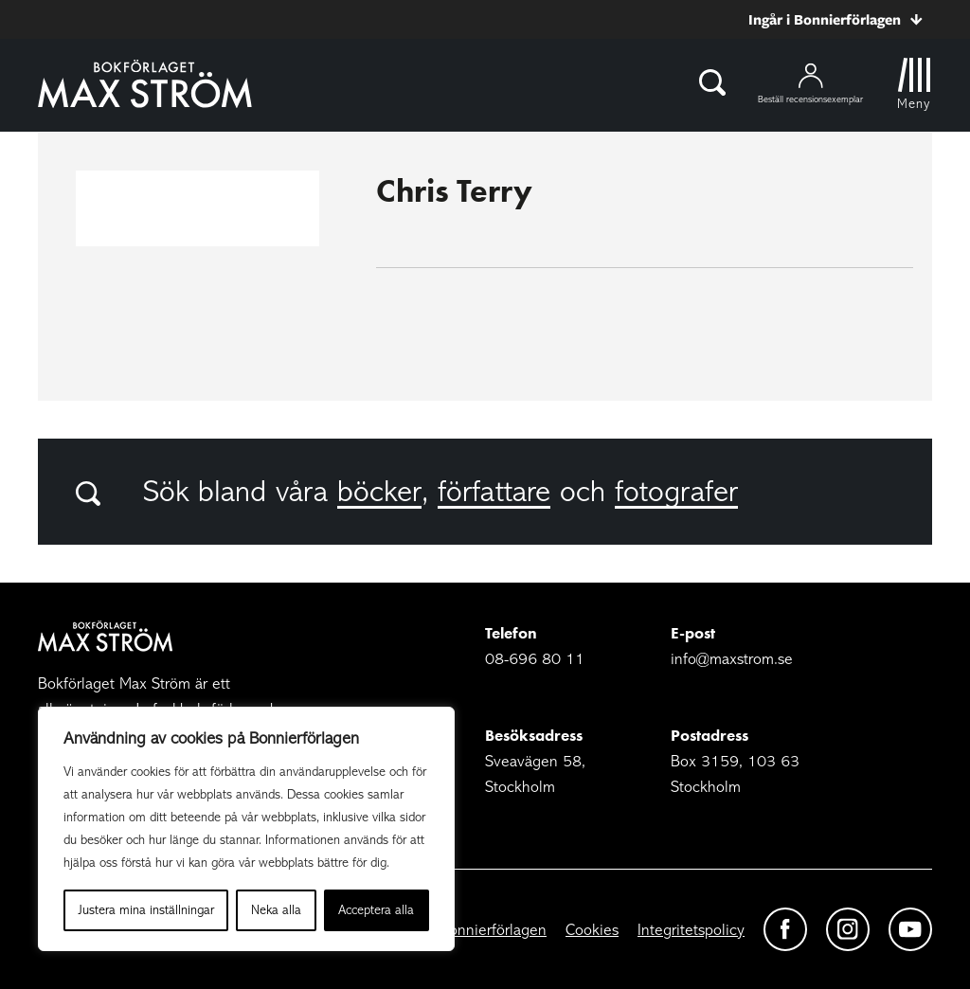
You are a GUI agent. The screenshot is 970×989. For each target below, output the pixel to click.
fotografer (676, 492)
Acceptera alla (376, 910)
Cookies (592, 930)
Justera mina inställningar (146, 910)
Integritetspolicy (691, 930)
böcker (379, 492)
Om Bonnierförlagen (479, 930)
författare (494, 492)
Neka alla (276, 910)
